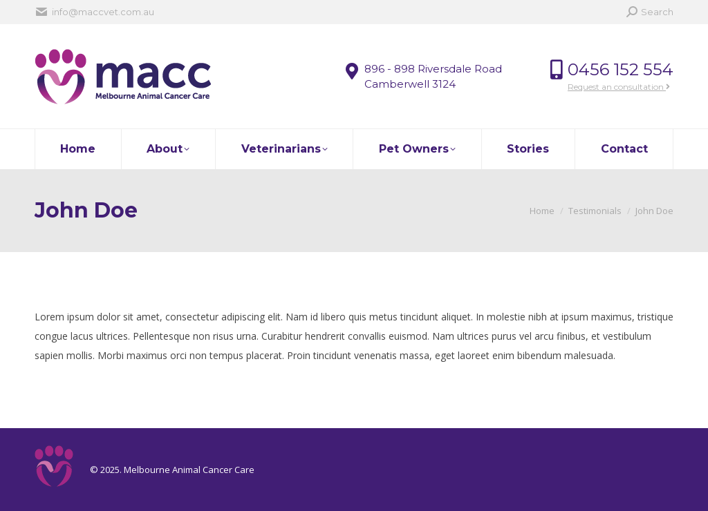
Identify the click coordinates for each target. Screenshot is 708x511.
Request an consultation (619, 86)
